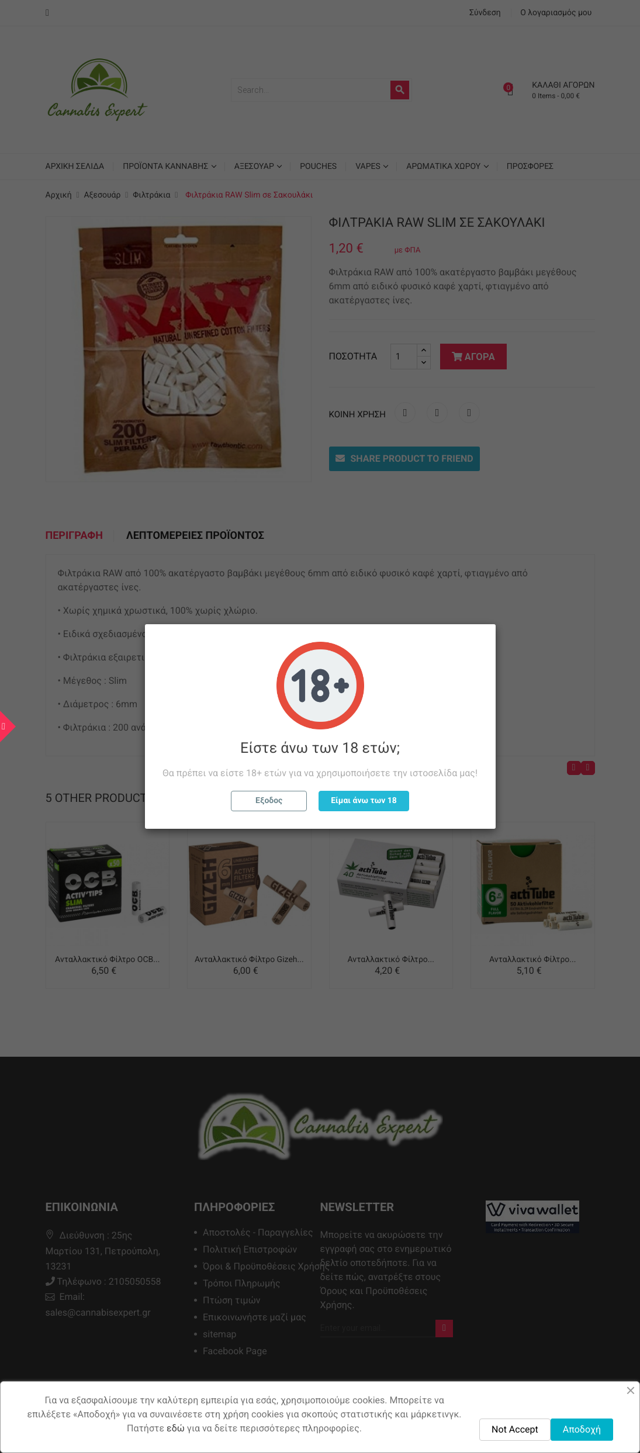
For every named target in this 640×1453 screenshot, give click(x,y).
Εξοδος (268, 800)
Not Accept (515, 1429)
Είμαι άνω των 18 (364, 800)
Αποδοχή (582, 1429)
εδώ (176, 1428)
